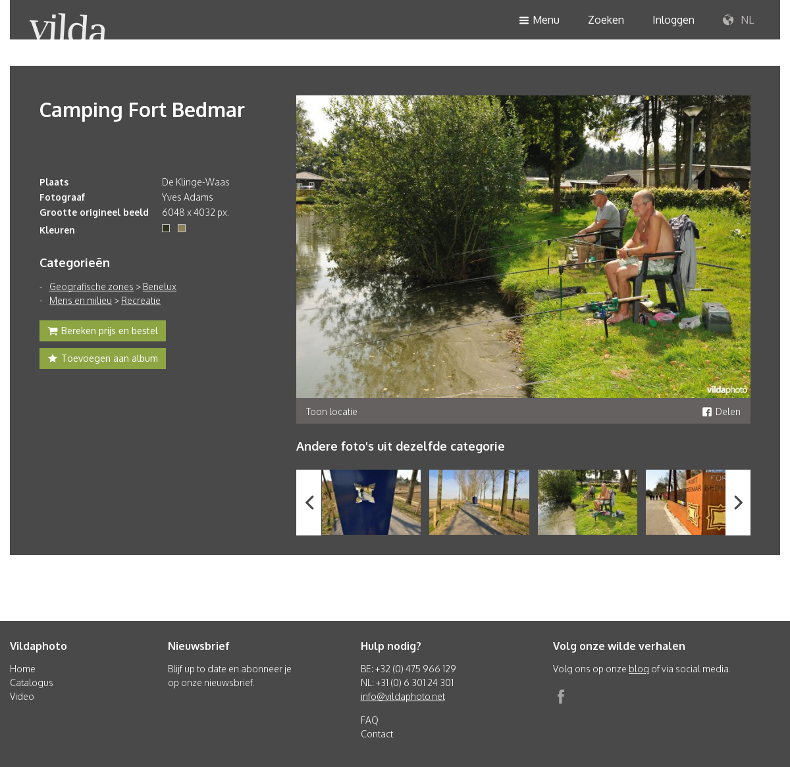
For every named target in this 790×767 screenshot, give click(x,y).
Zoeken (606, 19)
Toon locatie (331, 411)
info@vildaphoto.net (403, 696)
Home (23, 668)
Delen (721, 411)
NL (738, 20)
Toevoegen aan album (102, 360)
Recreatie (141, 300)
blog (639, 668)
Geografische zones (91, 286)
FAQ (370, 720)
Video (22, 696)
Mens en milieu (80, 300)
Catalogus (31, 682)
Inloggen (673, 19)
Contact (377, 733)
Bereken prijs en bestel (102, 332)
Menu (539, 20)
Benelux (159, 286)
